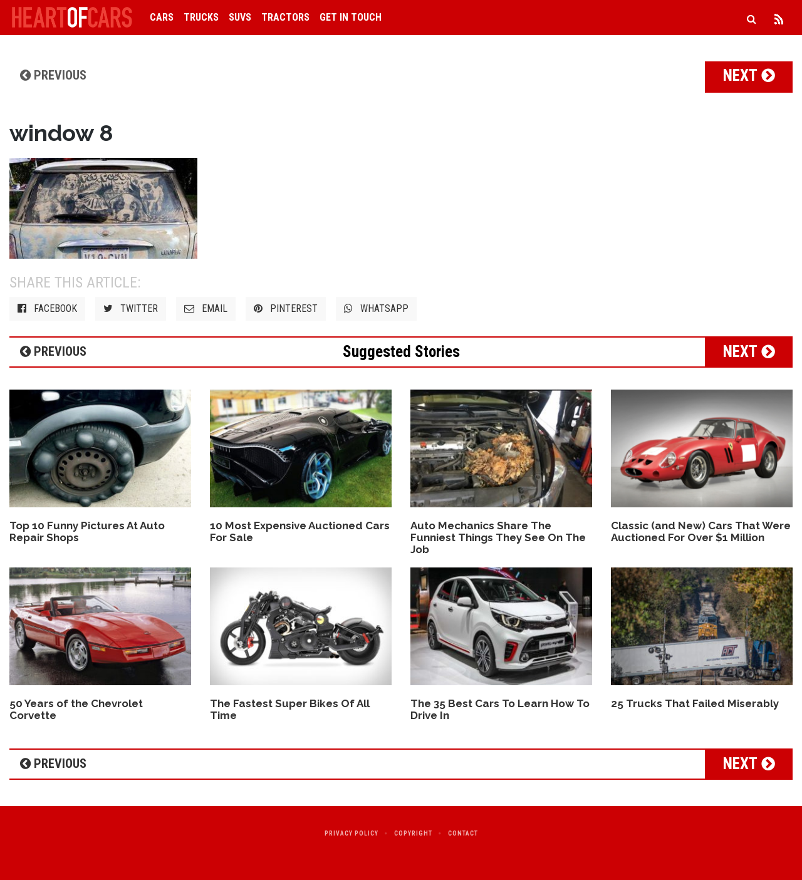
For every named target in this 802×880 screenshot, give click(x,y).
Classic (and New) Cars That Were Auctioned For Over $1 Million (701, 531)
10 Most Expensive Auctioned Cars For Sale (300, 531)
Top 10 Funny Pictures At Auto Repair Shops (87, 531)
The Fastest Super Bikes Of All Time (290, 709)
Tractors (285, 17)
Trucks (201, 17)
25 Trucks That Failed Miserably (695, 703)
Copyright (413, 833)
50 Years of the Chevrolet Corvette (76, 709)
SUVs (240, 17)
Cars (162, 17)
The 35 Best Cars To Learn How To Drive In (500, 709)
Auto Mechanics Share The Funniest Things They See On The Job (498, 537)
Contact (463, 833)
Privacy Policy (351, 833)
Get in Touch (351, 17)
